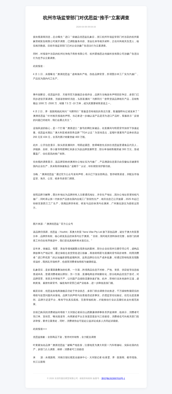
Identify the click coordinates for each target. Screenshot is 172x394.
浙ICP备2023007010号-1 (113, 378)
